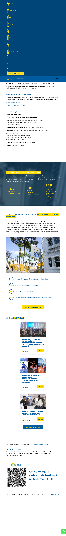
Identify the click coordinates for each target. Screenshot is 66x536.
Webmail (10, 24)
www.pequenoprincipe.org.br (41, 444)
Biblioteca (10, 38)
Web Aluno (10, 3)
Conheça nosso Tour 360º (33, 307)
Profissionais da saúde (13, 102)
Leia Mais (40, 350)
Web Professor (11, 10)
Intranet (10, 31)
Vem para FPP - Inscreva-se (16, 73)
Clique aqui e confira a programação (18, 94)
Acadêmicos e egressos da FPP (15, 105)
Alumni (9, 44)
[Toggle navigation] (57, 78)
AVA (9, 17)
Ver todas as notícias (33, 427)
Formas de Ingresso (12, 51)
